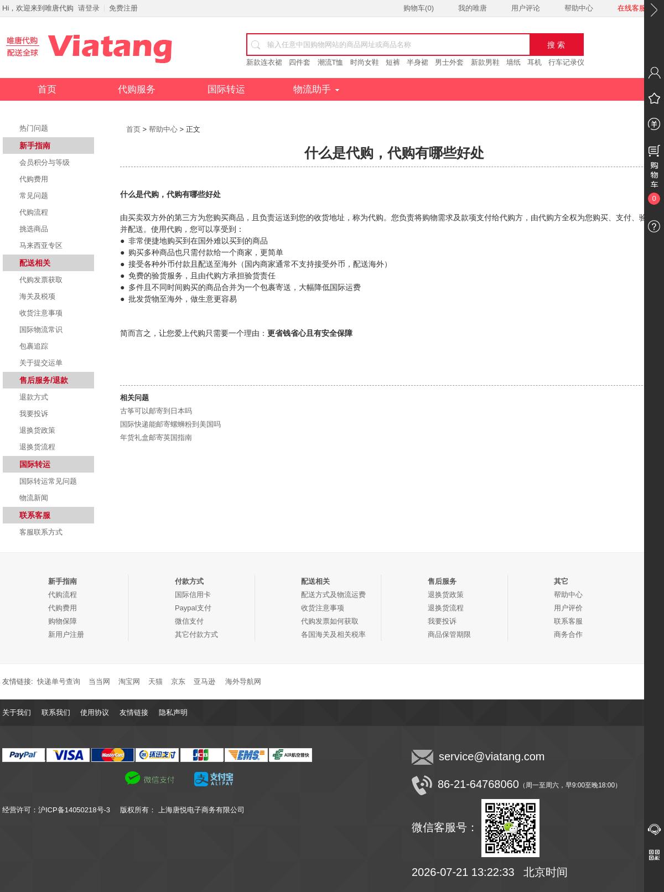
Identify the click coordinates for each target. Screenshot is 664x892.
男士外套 (449, 62)
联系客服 (568, 621)
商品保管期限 (449, 634)
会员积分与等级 (44, 162)
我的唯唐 (472, 8)
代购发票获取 (41, 280)
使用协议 (94, 712)
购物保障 (62, 621)
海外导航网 (243, 681)
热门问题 (33, 128)
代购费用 (33, 179)
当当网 (99, 681)
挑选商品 (33, 229)
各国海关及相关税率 (333, 634)
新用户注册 (66, 634)
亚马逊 (204, 681)
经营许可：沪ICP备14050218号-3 (61, 810)
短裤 (393, 62)
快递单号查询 (58, 681)
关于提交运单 (41, 363)
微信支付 (189, 621)
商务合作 (568, 634)
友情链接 (134, 712)
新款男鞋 (485, 62)
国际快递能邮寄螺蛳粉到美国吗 (170, 424)
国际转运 (226, 89)
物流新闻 (33, 498)
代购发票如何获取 (330, 621)
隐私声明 (173, 712)
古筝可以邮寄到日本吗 (156, 411)
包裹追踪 (33, 346)
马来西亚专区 (41, 245)
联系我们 (56, 712)
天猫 (155, 681)
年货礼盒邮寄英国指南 (156, 437)
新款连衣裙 (264, 62)
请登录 (89, 8)
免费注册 (123, 8)
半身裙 (417, 62)
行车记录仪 (566, 62)
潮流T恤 (331, 62)
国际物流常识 (41, 329)
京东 (178, 681)
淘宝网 (129, 681)
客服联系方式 (41, 532)
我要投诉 (33, 413)
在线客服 (632, 8)
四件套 (299, 62)
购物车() (418, 8)
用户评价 (568, 608)
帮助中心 (578, 8)
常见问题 (33, 195)
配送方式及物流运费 (333, 594)
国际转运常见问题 (48, 481)
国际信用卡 (193, 594)
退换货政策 (37, 430)
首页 (47, 89)
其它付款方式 (196, 634)
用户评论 (525, 8)
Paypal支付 (193, 608)
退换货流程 (37, 447)
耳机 (534, 62)
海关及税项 (37, 296)
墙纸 (513, 62)
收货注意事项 (41, 313)
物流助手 (316, 89)
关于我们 (16, 712)
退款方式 (33, 397)
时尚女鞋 (364, 62)
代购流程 (33, 212)
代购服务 (136, 89)
